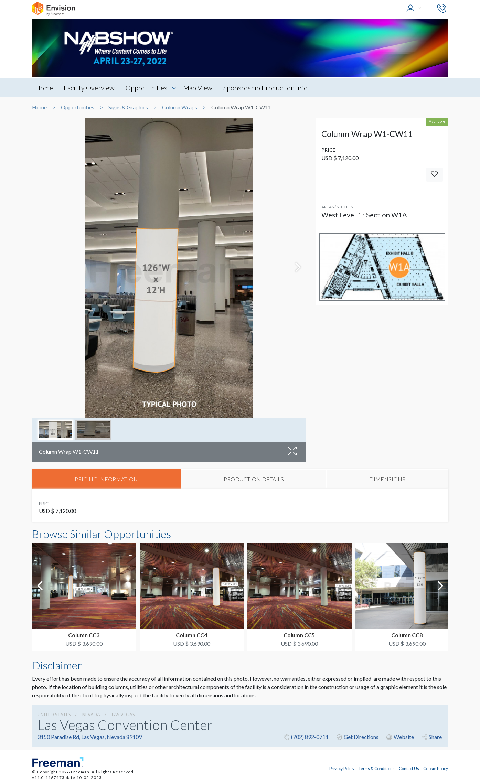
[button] (415, 9)
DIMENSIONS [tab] (387, 479)
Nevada (91, 715)
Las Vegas (123, 715)
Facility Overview (90, 88)
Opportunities (148, 88)
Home (44, 88)
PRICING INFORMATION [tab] (106, 479)
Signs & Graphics (128, 107)
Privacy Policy (341, 768)
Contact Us (409, 768)
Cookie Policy (435, 768)
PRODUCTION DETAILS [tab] (254, 479)
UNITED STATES (54, 715)
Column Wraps (179, 107)
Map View (199, 88)
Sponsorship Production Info (268, 88)
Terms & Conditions (377, 768)
